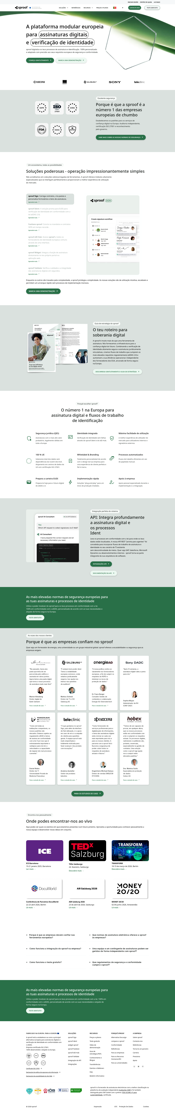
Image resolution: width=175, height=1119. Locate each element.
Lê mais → (30, 907)
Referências (76, 8)
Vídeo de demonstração (95, 1046)
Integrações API (100, 564)
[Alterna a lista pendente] (67, 7)
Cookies (146, 1106)
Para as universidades (119, 1063)
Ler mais (29, 869)
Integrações (72, 1064)
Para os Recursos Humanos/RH (117, 1057)
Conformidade (116, 1045)
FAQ (91, 1072)
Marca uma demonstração (69, 60)
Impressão (98, 1106)
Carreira (136, 1053)
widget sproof (73, 1045)
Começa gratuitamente (39, 60)
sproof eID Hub (73, 1053)
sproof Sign (72, 1037)
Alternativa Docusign (119, 1037)
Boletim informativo (97, 1076)
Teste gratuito (152, 8)
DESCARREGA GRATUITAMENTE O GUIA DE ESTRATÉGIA (116, 372)
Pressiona (136, 1056)
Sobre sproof (137, 1037)
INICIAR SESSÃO (133, 2)
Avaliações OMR (125, 1090)
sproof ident (72, 1041)
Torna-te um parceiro (140, 1049)
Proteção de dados (126, 1106)
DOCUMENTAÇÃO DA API (102, 573)
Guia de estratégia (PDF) (95, 1052)
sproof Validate (73, 1056)
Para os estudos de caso (86, 793)
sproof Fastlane (73, 1049)
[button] (118, 7)
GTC (115, 1106)
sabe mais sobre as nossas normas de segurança (119, 137)
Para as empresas (117, 1053)
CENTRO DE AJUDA (146, 2)
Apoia (135, 1060)
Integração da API (74, 1060)
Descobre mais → (76, 870)
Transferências (95, 1064)
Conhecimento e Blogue (96, 1059)
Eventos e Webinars (97, 1068)
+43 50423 (157, 2)
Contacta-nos (135, 8)
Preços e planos (102, 8)
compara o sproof (117, 1041)
